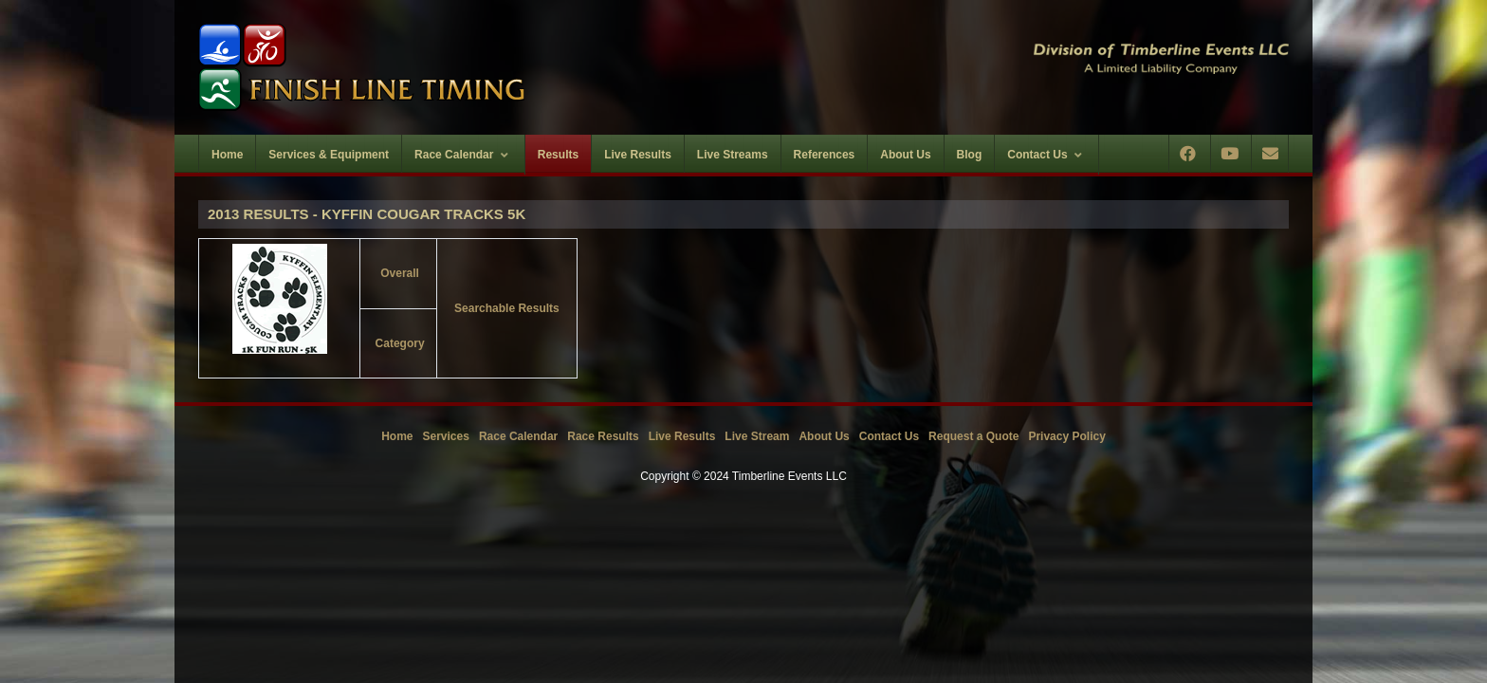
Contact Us (889, 436)
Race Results (602, 436)
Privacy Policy (1066, 436)
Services (446, 436)
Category (400, 343)
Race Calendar (518, 436)
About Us (824, 436)
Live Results (682, 436)
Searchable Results (507, 308)
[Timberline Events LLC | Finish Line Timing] (459, 67)
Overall (399, 273)
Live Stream (757, 436)
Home (397, 436)
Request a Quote (973, 436)
